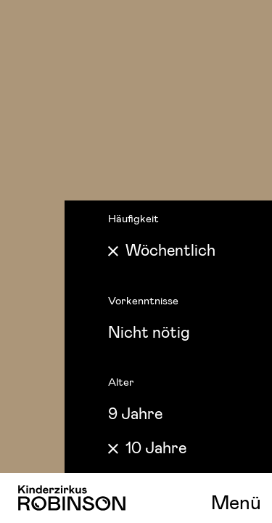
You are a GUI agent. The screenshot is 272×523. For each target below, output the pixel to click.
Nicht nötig (149, 331)
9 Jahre (135, 412)
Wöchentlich (170, 249)
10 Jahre (155, 446)
